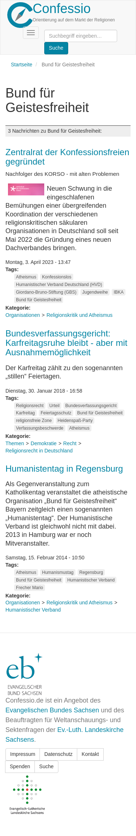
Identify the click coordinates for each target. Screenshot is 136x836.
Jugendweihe (95, 292)
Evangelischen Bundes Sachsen (52, 710)
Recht (70, 443)
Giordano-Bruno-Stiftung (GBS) (46, 292)
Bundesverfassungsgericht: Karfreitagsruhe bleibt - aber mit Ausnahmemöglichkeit (66, 342)
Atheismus (26, 277)
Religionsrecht (30, 405)
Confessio (62, 8)
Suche (46, 766)
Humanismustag (58, 572)
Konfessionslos (56, 277)
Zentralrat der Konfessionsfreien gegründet (67, 156)
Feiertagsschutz (56, 412)
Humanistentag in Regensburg (64, 468)
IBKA (118, 292)
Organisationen (22, 315)
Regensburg (91, 572)
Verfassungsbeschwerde (39, 428)
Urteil (54, 405)
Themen (14, 443)
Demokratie (44, 443)
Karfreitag (25, 412)
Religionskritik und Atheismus (79, 315)
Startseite (21, 64)
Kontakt (90, 754)
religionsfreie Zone (34, 420)
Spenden (20, 766)
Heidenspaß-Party (75, 420)
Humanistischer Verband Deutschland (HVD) (59, 284)
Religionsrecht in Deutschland (39, 451)
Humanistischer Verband (91, 580)
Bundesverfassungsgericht (90, 405)
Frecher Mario (29, 587)
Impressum (22, 754)
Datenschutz (58, 754)
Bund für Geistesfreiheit (38, 299)
